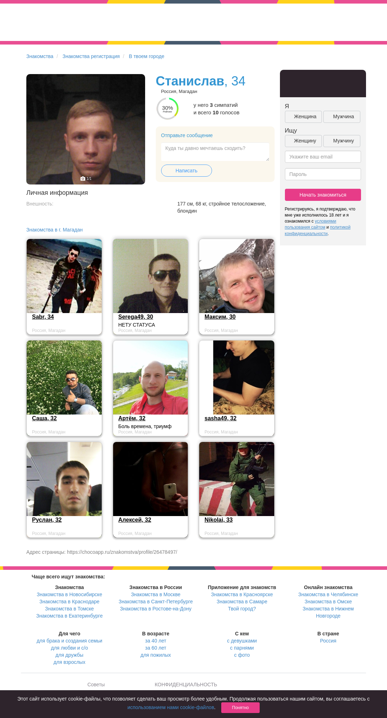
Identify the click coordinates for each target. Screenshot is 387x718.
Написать (186, 170)
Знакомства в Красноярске (242, 594)
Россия (328, 641)
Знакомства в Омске (328, 601)
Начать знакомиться (322, 195)
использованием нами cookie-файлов (170, 707)
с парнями (242, 648)
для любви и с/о (69, 648)
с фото (242, 655)
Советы (96, 684)
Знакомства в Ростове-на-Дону (155, 609)
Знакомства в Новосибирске (69, 594)
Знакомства (39, 56)
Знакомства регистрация (91, 56)
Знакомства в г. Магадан (54, 230)
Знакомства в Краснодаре (69, 601)
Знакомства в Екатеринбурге (69, 616)
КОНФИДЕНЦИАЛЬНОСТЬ (186, 684)
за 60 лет (155, 648)
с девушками (242, 641)
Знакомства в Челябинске (328, 594)
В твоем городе (146, 56)
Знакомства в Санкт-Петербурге (155, 601)
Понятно (240, 707)
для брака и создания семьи (69, 641)
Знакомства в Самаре (242, 601)
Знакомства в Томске (69, 609)
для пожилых (156, 655)
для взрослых (69, 662)
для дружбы (69, 655)
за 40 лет (155, 641)
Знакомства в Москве (155, 594)
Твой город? (242, 609)
